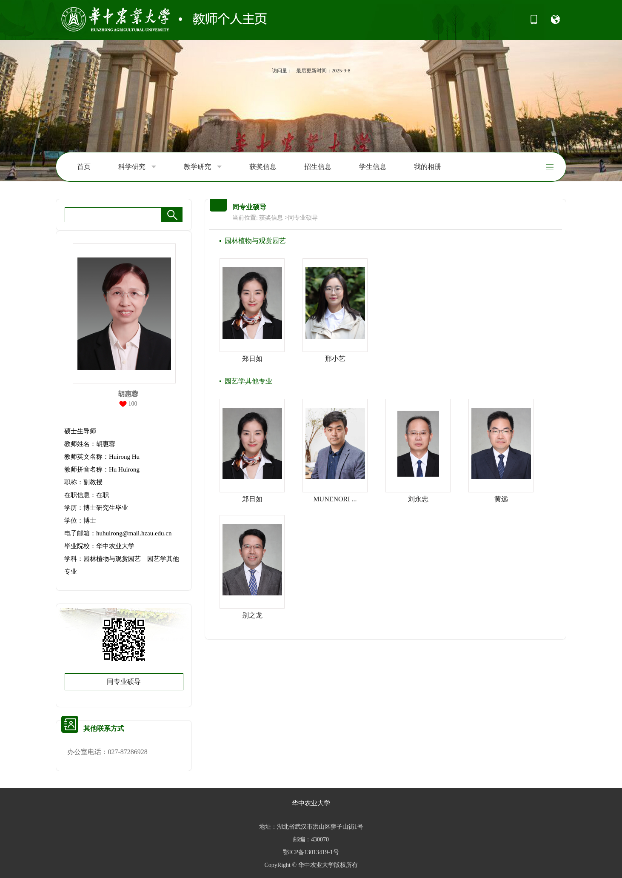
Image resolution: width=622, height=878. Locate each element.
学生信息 (372, 166)
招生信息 (317, 166)
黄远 (501, 499)
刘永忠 (418, 499)
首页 (84, 166)
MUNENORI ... (335, 499)
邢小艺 (335, 358)
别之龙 (252, 615)
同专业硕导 (124, 681)
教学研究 (203, 167)
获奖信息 (263, 166)
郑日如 (252, 358)
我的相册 (427, 166)
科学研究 (137, 167)
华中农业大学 (311, 803)
